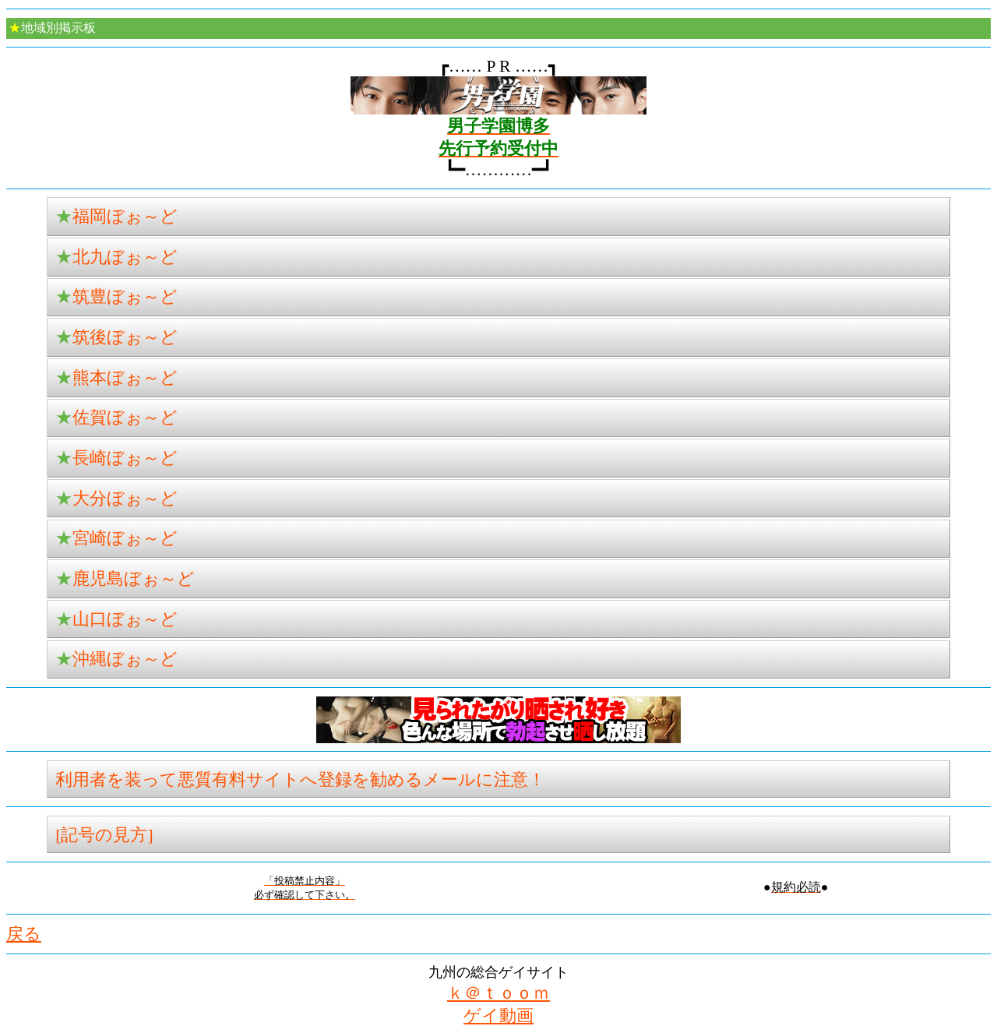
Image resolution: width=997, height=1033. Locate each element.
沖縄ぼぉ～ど (116, 659)
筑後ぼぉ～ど (116, 337)
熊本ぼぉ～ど (116, 377)
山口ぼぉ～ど (116, 619)
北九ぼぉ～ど (116, 257)
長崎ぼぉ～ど (116, 458)
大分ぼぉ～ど (116, 498)
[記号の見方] (104, 835)
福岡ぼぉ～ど (116, 216)
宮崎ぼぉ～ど (116, 538)
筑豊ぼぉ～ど (116, 296)
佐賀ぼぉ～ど (116, 417)
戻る (23, 934)
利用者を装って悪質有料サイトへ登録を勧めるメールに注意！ (300, 779)
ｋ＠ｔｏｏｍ (498, 993)
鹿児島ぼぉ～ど (125, 578)
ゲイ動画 (498, 1016)
